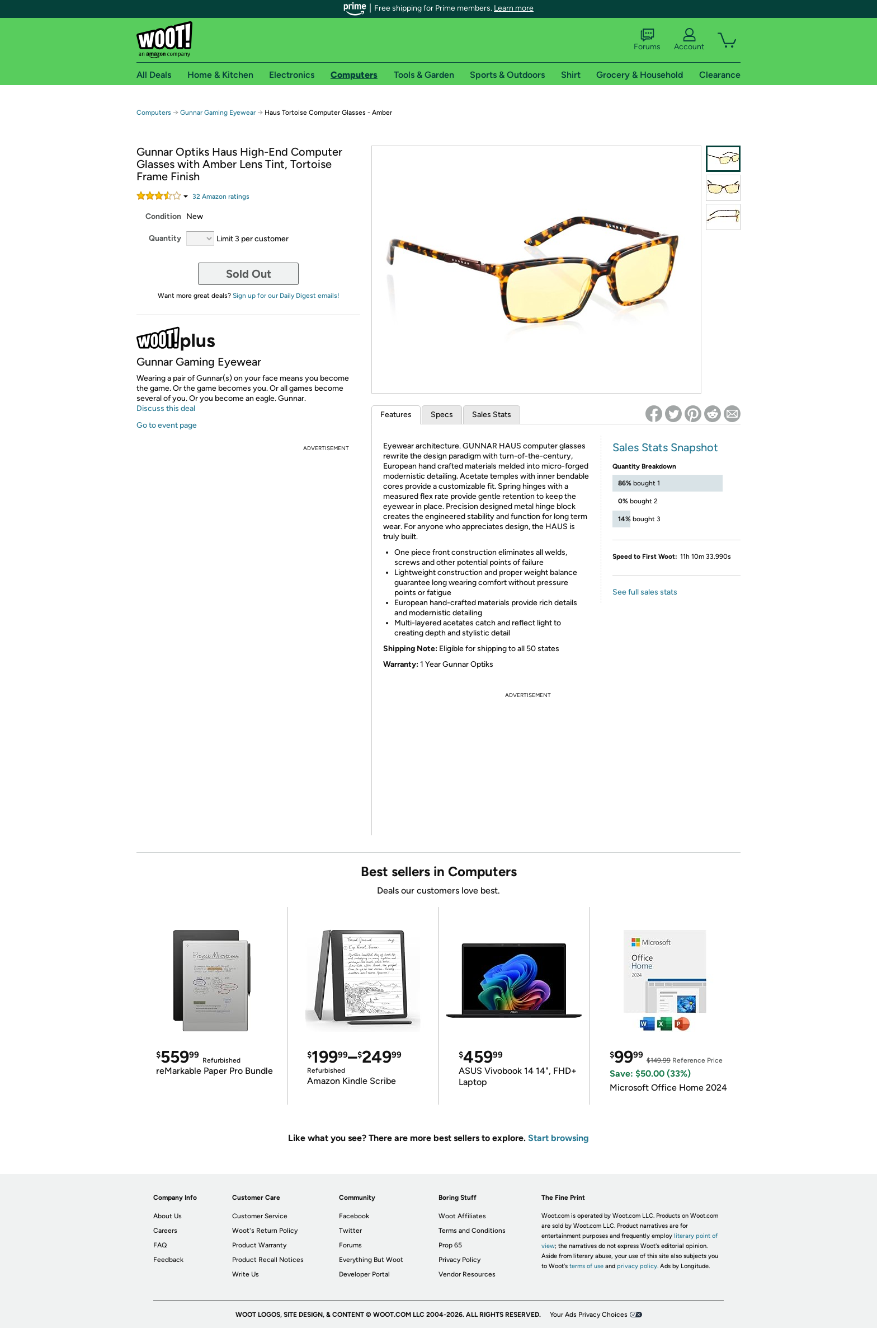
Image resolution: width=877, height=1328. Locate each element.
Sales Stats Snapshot (665, 447)
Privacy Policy (459, 1260)
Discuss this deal (165, 408)
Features (396, 414)
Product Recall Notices (268, 1260)
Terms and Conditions (472, 1231)
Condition (163, 216)
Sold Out (248, 273)
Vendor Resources (467, 1274)
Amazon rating (220, 196)
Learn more (514, 8)
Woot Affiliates (462, 1216)
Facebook (354, 1216)
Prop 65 (450, 1245)
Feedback (168, 1260)
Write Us (245, 1274)
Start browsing (558, 1138)
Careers (165, 1231)
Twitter (350, 1231)
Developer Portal (364, 1274)
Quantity (165, 238)
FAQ (160, 1245)
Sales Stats (491, 414)
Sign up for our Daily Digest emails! (286, 296)
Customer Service (259, 1216)
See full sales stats (644, 592)
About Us (167, 1216)
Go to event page (166, 425)
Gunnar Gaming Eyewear (218, 112)
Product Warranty (259, 1245)
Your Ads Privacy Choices (589, 1314)
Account (689, 40)
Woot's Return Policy (265, 1231)
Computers (153, 112)
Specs (442, 414)
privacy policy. (637, 1266)
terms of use (586, 1266)
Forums (647, 40)
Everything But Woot (371, 1260)
